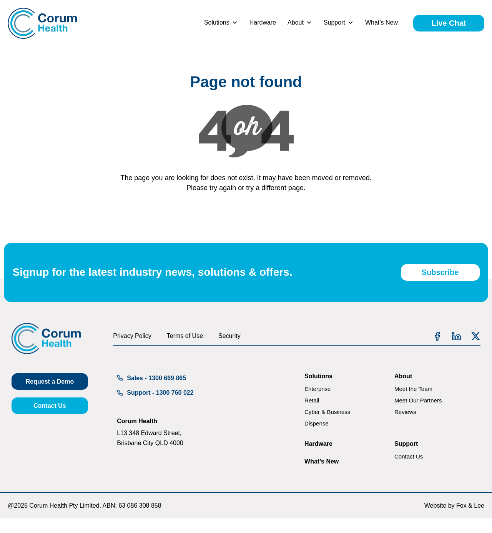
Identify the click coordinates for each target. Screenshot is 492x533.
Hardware (262, 22)
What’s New (381, 22)
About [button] (300, 22)
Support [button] (339, 22)
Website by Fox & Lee (454, 520)
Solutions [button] (221, 22)
